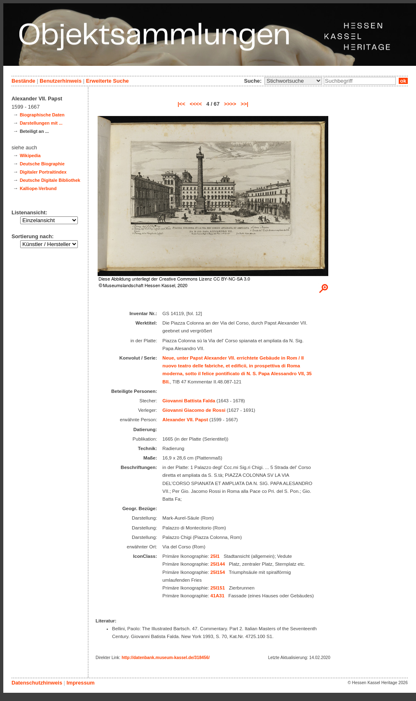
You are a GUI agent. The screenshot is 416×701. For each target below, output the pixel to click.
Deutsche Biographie (42, 163)
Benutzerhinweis (61, 81)
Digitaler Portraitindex (43, 171)
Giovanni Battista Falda (188, 400)
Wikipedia (30, 155)
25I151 (217, 587)
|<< (181, 104)
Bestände (23, 81)
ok (403, 81)
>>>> (230, 104)
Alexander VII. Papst (185, 419)
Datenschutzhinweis (37, 683)
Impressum (80, 683)
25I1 (215, 556)
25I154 (217, 572)
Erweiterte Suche (107, 81)
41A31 (217, 595)
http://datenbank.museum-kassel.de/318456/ (166, 657)
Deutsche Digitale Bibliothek (50, 180)
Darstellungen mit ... (41, 123)
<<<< (195, 104)
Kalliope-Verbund (38, 188)
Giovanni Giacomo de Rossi (193, 410)
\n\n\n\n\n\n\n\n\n (293, 81)
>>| (244, 104)
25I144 (217, 564)
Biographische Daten (42, 114)
